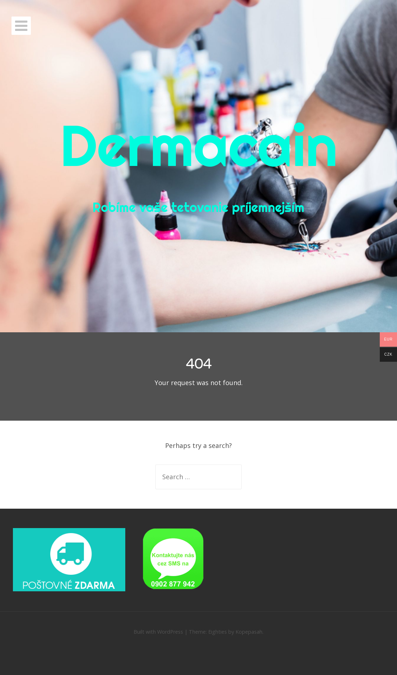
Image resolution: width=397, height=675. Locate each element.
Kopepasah (248, 631)
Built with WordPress (158, 631)
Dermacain (198, 145)
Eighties (217, 631)
